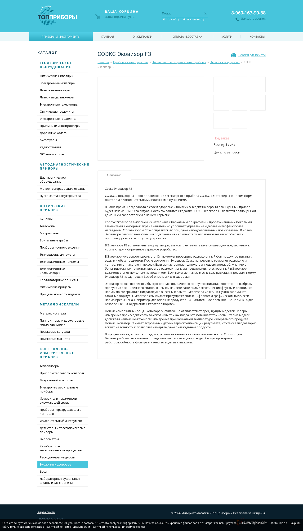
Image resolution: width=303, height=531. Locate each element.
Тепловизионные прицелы (59, 261)
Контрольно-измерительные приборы (179, 62)
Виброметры (49, 439)
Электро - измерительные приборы (59, 389)
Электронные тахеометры (59, 104)
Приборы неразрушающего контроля (60, 411)
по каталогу (196, 19)
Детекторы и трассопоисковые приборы (62, 430)
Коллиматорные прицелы (59, 280)
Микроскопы (49, 233)
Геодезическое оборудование (56, 65)
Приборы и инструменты (130, 62)
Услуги (227, 37)
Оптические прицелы (55, 287)
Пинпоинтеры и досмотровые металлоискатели (62, 322)
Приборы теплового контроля (62, 373)
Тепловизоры (49, 366)
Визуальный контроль (56, 380)
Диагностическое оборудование (53, 179)
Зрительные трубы (54, 240)
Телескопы (47, 226)
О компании (142, 37)
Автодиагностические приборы (64, 166)
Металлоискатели (59, 304)
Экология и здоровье (225, 62)
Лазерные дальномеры (57, 97)
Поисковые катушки (55, 331)
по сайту (173, 19)
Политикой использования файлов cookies (118, 526)
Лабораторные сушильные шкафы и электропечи (60, 480)
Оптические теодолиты (57, 111)
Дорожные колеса (53, 133)
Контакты (257, 37)
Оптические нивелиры (56, 76)
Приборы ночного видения (60, 247)
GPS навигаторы (52, 154)
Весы (43, 471)
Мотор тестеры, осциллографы (62, 188)
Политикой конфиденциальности (66, 526)
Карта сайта (46, 512)
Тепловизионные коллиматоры (52, 271)
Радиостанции (50, 147)
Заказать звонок (253, 19)
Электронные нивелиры (57, 83)
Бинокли (46, 219)
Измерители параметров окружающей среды (58, 400)
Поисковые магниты (55, 339)
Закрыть (295, 523)
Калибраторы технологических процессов (61, 448)
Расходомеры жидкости (57, 457)
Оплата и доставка (187, 37)
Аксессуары (48, 140)
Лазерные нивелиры (55, 90)
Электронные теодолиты (58, 118)
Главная (103, 62)
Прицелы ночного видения (60, 294)
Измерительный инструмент (61, 421)
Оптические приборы (53, 208)
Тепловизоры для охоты (57, 254)
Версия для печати (252, 55)
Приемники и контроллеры (60, 126)
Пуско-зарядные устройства (60, 196)
